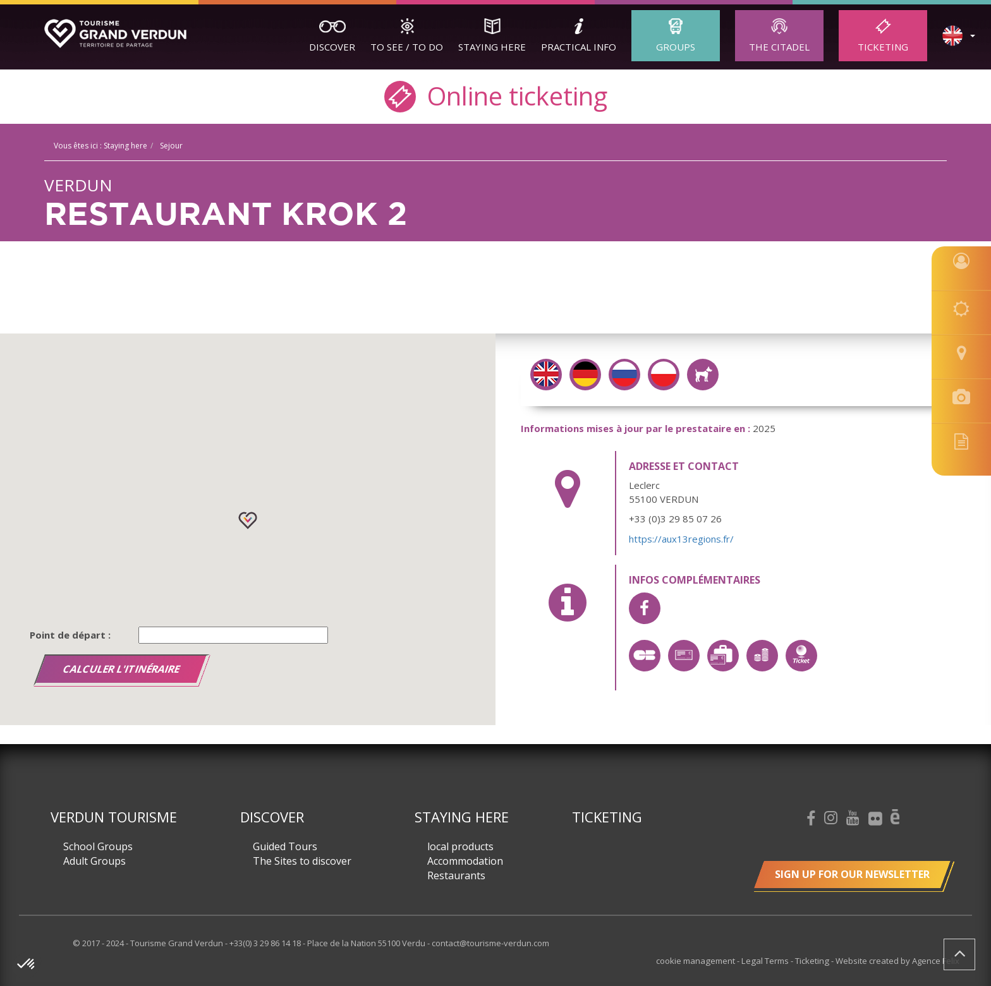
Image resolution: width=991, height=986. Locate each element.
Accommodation (465, 861)
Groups (675, 46)
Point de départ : (70, 634)
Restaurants (456, 875)
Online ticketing (495, 95)
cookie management (699, 960)
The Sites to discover (302, 861)
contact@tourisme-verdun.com (490, 943)
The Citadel (779, 46)
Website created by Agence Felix (897, 960)
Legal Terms (767, 960)
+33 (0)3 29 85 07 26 (675, 518)
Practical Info (578, 46)
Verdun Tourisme (114, 816)
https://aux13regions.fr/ (681, 538)
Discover (332, 46)
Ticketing (883, 46)
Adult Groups (94, 861)
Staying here (492, 46)
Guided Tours (285, 846)
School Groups (98, 846)
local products (460, 846)
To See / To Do (406, 46)
